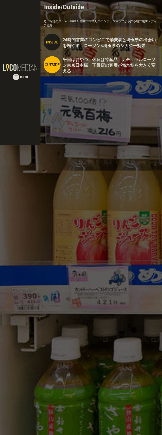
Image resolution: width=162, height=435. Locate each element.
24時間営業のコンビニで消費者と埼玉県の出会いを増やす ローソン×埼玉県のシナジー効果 (109, 42)
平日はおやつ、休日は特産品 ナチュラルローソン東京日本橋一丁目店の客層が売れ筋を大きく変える (109, 65)
